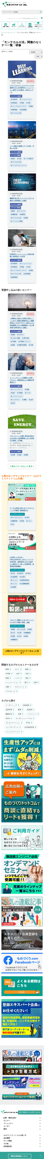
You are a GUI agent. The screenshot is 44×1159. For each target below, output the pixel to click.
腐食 (31, 106)
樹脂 (13, 334)
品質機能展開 (24, 583)
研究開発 (23, 109)
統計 (13, 158)
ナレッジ (14, 580)
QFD (13, 573)
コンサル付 (21, 629)
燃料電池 (14, 109)
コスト (29, 521)
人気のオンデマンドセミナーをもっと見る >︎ (22, 652)
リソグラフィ (15, 399)
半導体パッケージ (24, 341)
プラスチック (11, 691)
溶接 (13, 636)
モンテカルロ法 (16, 113)
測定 (28, 678)
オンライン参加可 (16, 96)
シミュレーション (26, 99)
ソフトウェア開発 (16, 221)
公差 (19, 632)
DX (12, 524)
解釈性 (22, 214)
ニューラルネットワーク (18, 106)
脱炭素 (30, 710)
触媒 (13, 345)
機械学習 (14, 214)
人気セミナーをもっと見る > (22, 466)
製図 (13, 629)
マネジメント (21, 687)
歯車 (26, 636)
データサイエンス (16, 517)
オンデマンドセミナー (17, 514)
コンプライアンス (13, 727)
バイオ (27, 393)
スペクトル (21, 211)
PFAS (29, 723)
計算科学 (14, 99)
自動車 (13, 587)
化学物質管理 (30, 727)
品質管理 (14, 577)
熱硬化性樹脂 (21, 345)
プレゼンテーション (14, 723)
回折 (13, 393)
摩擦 (24, 399)
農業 (26, 455)
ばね (19, 636)
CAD (13, 632)
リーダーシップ (12, 705)
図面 (30, 629)
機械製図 (27, 632)
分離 (8, 687)
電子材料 (25, 338)
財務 (22, 521)
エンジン (14, 583)
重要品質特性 (24, 580)
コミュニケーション (14, 732)
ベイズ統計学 (28, 158)
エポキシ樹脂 (15, 338)
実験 (26, 218)
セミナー (11, 32)
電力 (27, 682)
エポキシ (20, 334)
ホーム (3, 32)
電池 (22, 103)
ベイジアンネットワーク (18, 165)
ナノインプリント (16, 389)
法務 (19, 455)
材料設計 (14, 103)
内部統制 (27, 705)
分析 (19, 158)
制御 (8, 669)
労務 (20, 714)
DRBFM (20, 573)
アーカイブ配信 (15, 155)
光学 (31, 399)
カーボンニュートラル (25, 718)
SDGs (9, 718)
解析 (13, 211)
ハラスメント (33, 714)
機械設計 (14, 639)
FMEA (28, 573)
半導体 (13, 341)
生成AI (22, 577)
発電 (13, 455)
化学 (28, 103)
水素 (31, 345)
